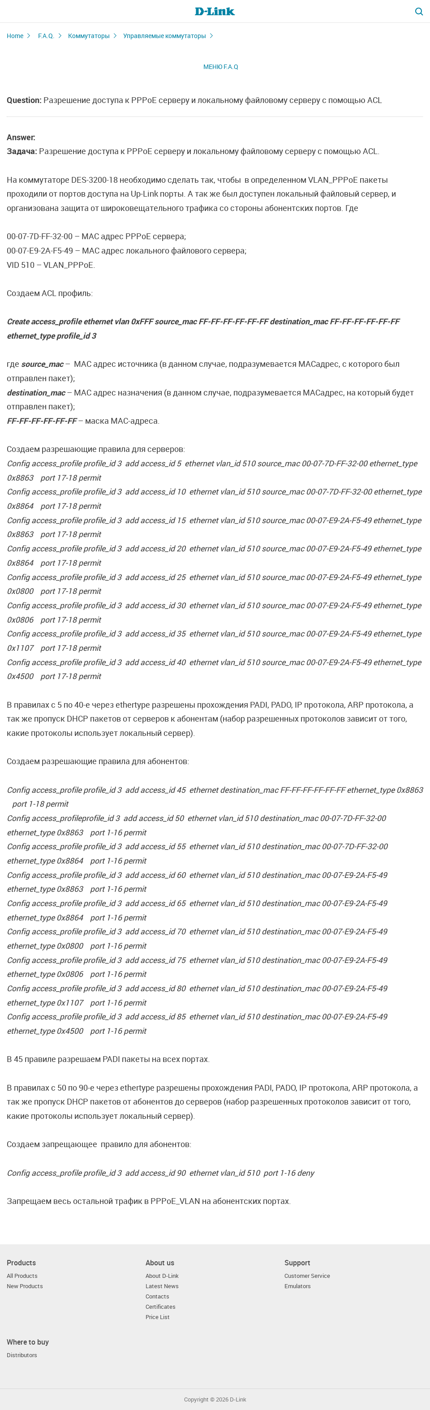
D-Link (238, 1399)
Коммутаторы (89, 35)
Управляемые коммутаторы (164, 35)
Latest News (162, 1286)
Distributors (22, 1355)
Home (15, 35)
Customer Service (307, 1276)
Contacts (157, 1296)
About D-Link (162, 1276)
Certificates (161, 1307)
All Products (22, 1276)
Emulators (297, 1286)
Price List (158, 1317)
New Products (25, 1286)
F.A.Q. (46, 35)
